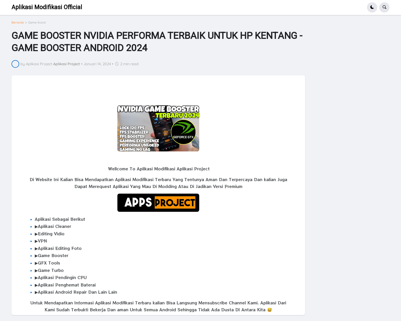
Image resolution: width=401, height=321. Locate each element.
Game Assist (37, 22)
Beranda (18, 22)
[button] (372, 7)
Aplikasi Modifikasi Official (47, 7)
